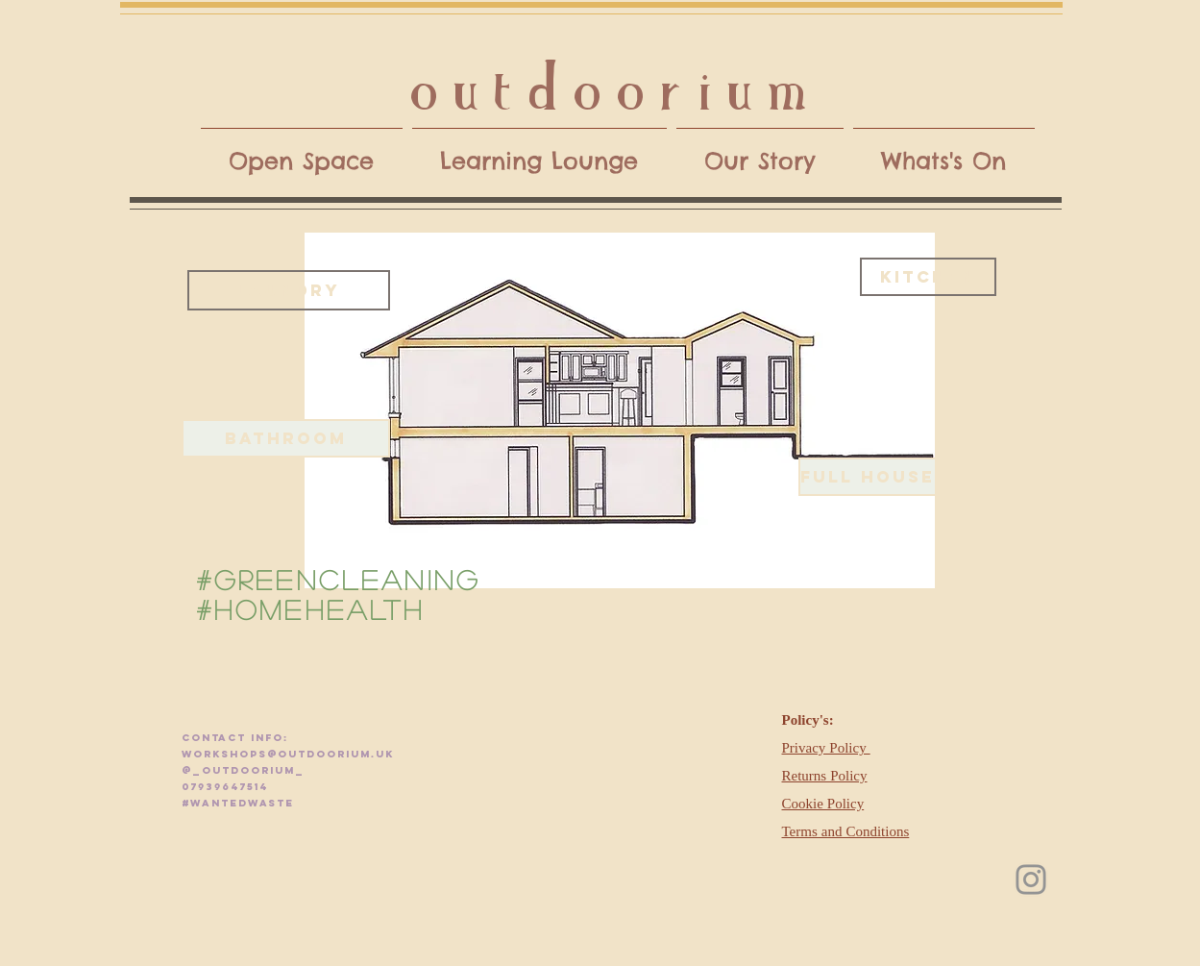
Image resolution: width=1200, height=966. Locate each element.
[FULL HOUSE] (867, 477)
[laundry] (288, 290)
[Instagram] (1031, 879)
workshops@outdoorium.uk (288, 754)
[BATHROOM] (286, 438)
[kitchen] (928, 277)
